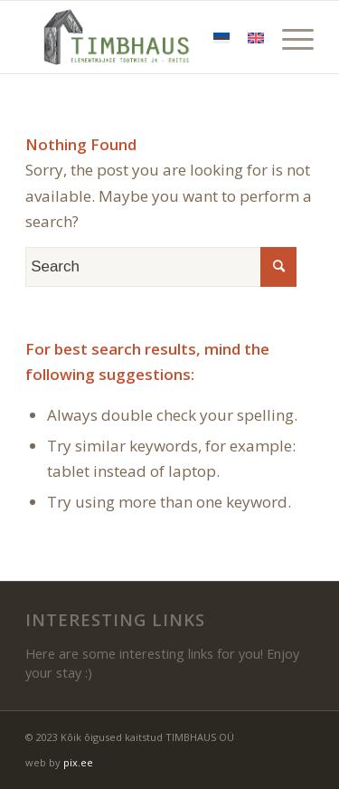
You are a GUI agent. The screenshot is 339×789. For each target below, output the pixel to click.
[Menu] (289, 37)
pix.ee (78, 762)
